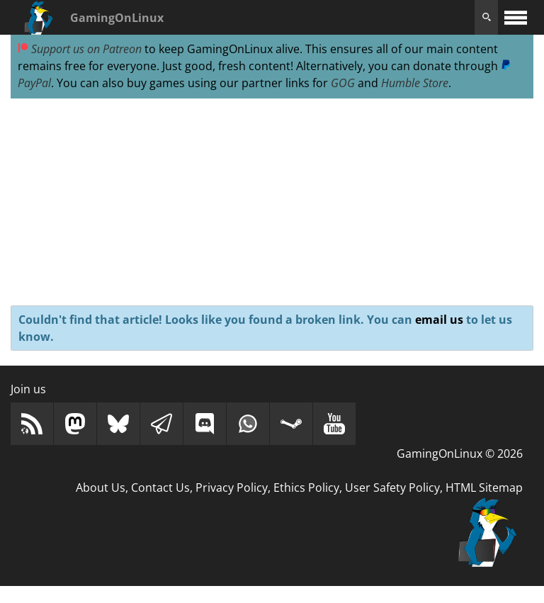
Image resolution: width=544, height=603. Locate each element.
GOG (343, 83)
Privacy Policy (232, 487)
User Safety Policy (392, 487)
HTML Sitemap (484, 487)
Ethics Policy (306, 487)
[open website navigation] (515, 17)
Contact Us (160, 487)
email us (439, 319)
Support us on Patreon (80, 49)
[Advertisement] (272, 202)
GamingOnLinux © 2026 (460, 453)
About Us (100, 487)
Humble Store (414, 83)
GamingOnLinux (117, 18)
